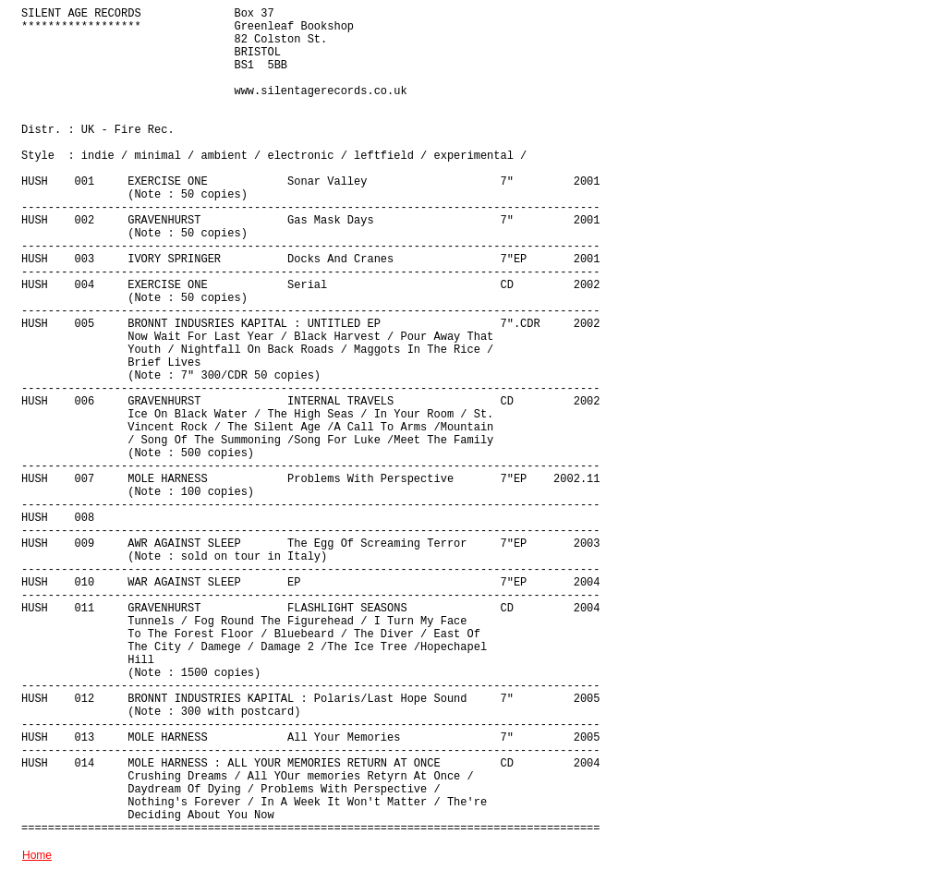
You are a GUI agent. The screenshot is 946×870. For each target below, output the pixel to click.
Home (37, 855)
